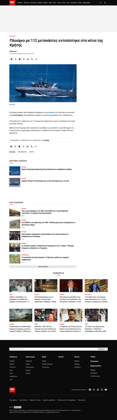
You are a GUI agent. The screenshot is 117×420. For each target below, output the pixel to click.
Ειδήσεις (20, 2)
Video (80, 2)
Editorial (76, 361)
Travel (59, 2)
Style (50, 2)
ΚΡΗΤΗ (31, 152)
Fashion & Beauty (47, 364)
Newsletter (93, 373)
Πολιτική (26, 2)
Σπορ (63, 2)
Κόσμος (45, 2)
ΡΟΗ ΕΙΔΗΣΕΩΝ (16, 202)
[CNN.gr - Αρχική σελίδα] (12, 390)
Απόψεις (77, 364)
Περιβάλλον (13, 376)
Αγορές (28, 370)
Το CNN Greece (95, 376)
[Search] (102, 349)
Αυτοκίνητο (73, 2)
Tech (67, 2)
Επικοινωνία (81, 400)
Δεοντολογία (23, 400)
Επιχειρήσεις (30, 367)
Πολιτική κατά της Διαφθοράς (66, 400)
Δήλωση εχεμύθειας (49, 400)
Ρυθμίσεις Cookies (35, 400)
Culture (44, 361)
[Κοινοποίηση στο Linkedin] (28, 59)
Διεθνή (28, 373)
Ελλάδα (40, 2)
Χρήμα (28, 364)
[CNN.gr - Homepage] (12, 2)
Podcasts (94, 361)
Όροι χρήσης (13, 400)
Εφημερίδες (86, 2)
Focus (54, 2)
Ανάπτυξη (29, 361)
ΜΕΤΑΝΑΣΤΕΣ (22, 152)
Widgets (93, 370)
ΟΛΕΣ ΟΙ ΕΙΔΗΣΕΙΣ (43, 266)
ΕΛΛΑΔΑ (12, 36)
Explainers (77, 367)
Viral (11, 379)
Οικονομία (33, 2)
